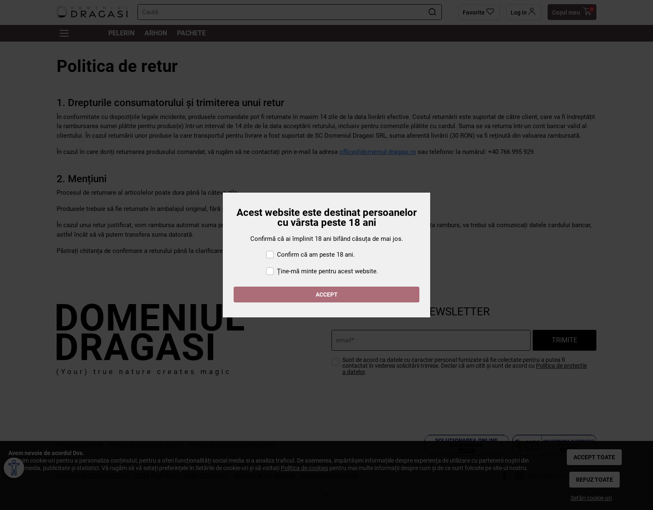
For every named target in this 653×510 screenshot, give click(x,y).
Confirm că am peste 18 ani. (316, 254)
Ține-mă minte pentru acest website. (327, 271)
